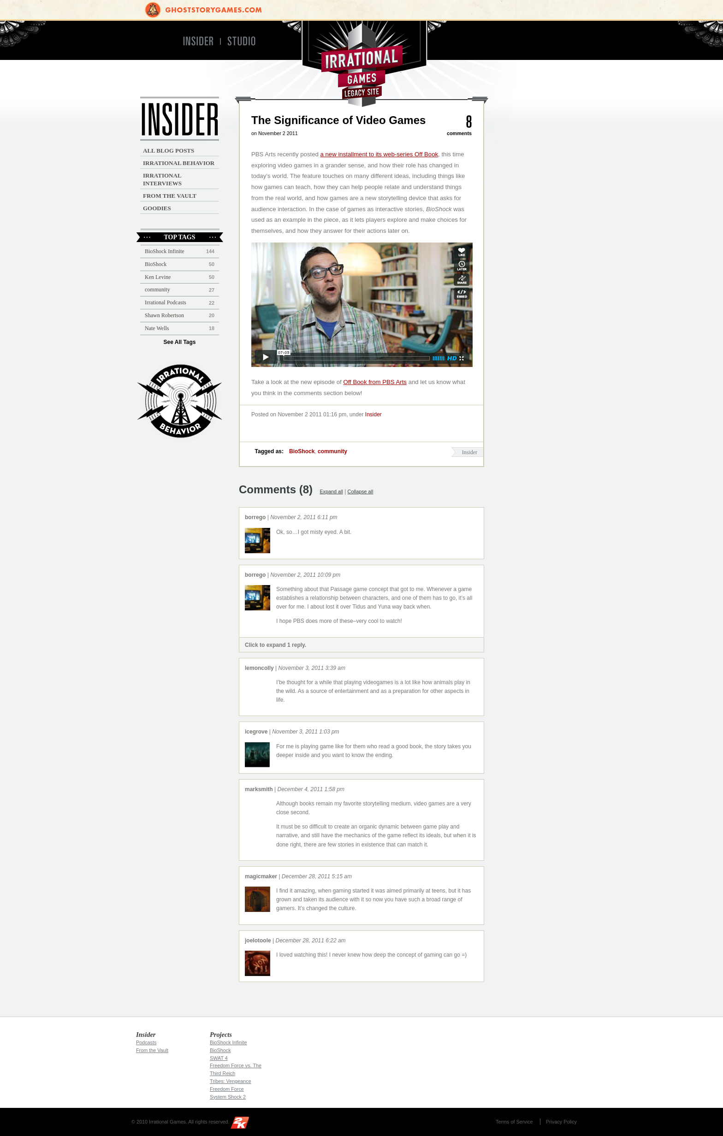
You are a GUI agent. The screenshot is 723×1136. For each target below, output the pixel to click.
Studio (245, 41)
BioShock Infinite (164, 251)
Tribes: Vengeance (230, 1081)
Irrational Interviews (162, 179)
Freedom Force (227, 1089)
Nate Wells (157, 328)
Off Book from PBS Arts (375, 382)
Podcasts (146, 1042)
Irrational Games (361, 64)
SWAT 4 (219, 1058)
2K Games (242, 1124)
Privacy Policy (561, 1121)
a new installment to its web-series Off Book (379, 154)
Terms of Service (514, 1121)
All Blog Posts (168, 150)
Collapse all (360, 491)
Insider (373, 414)
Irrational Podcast (179, 401)
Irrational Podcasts (165, 302)
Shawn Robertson (164, 315)
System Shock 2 (228, 1097)
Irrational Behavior (178, 163)
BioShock (301, 451)
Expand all (331, 491)
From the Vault (169, 195)
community (332, 451)
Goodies (157, 208)
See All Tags (179, 342)
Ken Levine (158, 277)
